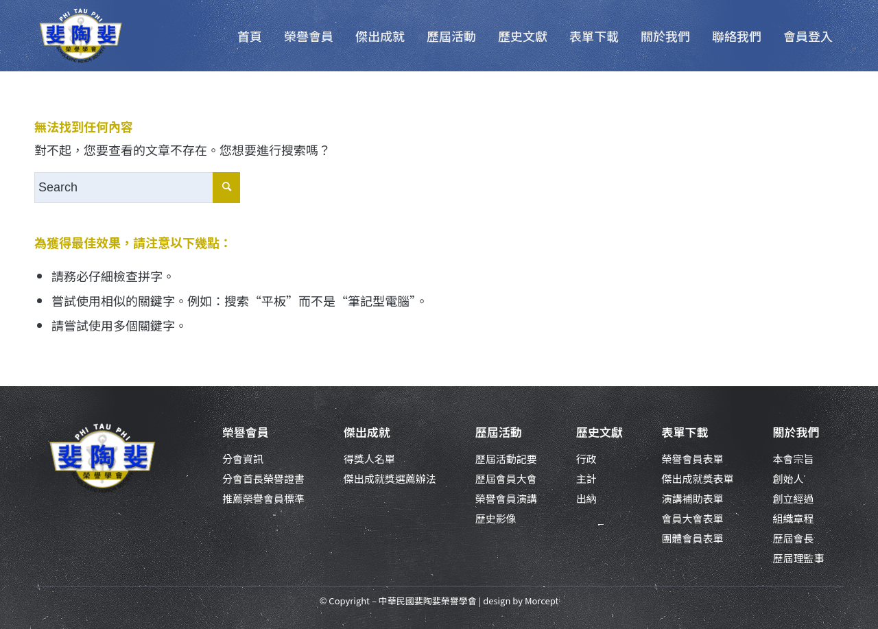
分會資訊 (242, 458)
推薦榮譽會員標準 (263, 498)
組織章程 (793, 518)
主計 (586, 478)
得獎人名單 (369, 458)
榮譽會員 (245, 431)
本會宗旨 (793, 458)
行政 (586, 458)
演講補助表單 (693, 498)
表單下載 (685, 431)
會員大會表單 (693, 518)
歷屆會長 (793, 538)
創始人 (787, 478)
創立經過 (793, 498)
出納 (586, 498)
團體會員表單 (693, 538)
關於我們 (795, 431)
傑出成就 (367, 431)
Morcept (541, 600)
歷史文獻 (599, 431)
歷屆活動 (498, 431)
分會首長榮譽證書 (263, 478)
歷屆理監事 (798, 558)
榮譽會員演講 (506, 498)
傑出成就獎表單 (698, 478)
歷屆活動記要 (506, 458)
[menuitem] (249, 35)
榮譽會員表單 (693, 458)
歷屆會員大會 (506, 478)
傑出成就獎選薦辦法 (390, 478)
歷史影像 (496, 518)
